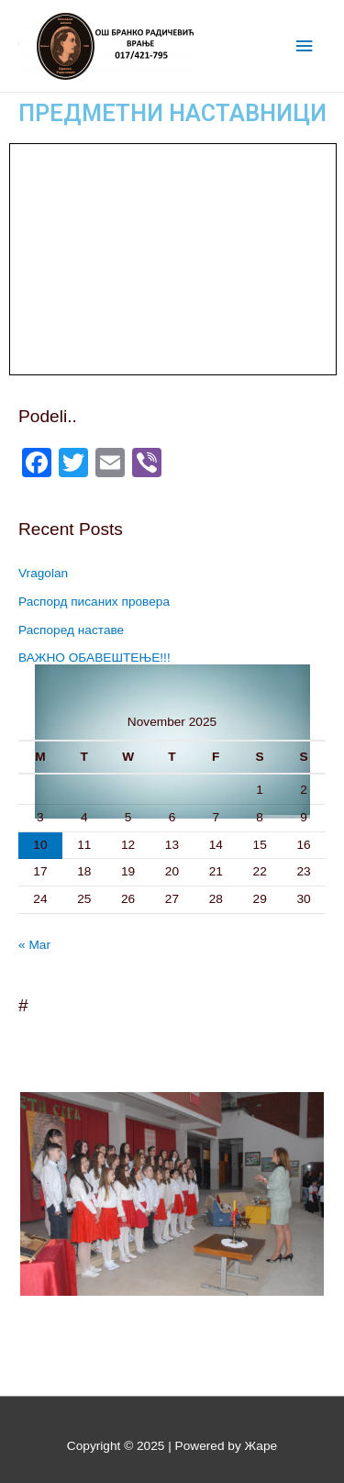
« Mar (34, 945)
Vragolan (43, 573)
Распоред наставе (71, 630)
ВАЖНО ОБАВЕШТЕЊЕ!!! (94, 657)
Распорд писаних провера (94, 601)
